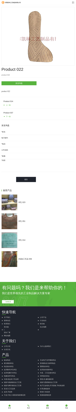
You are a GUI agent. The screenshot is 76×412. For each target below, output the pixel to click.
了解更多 (8, 302)
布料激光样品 (44, 376)
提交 (26, 179)
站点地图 (43, 327)
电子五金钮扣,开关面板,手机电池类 (52, 385)
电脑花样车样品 (9, 376)
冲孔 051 (21, 221)
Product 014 (8, 101)
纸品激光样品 (8, 366)
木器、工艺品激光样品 (48, 373)
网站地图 (7, 335)
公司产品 (43, 317)
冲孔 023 (21, 202)
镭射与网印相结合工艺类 (12, 385)
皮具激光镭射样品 (46, 369)
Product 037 (8, 113)
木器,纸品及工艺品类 (11, 379)
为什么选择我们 (45, 346)
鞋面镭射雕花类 (45, 395)
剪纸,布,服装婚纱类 (47, 379)
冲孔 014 (21, 240)
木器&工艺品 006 (25, 259)
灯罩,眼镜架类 (45, 389)
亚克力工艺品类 (9, 389)
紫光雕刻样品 (8, 363)
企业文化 (7, 349)
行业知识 (43, 320)
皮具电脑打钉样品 (10, 373)
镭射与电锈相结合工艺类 (12, 382)
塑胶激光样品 (44, 366)
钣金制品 (7, 360)
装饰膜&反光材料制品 (47, 363)
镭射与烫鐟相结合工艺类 (48, 382)
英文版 (6, 327)
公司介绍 (7, 346)
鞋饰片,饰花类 (45, 392)
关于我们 (7, 317)
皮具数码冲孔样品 (10, 369)
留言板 (42, 324)
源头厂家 (7, 332)
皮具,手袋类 (8, 392)
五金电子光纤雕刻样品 (48, 360)
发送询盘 (19, 83)
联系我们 (7, 324)
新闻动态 (7, 320)
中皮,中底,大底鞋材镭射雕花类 (14, 395)
